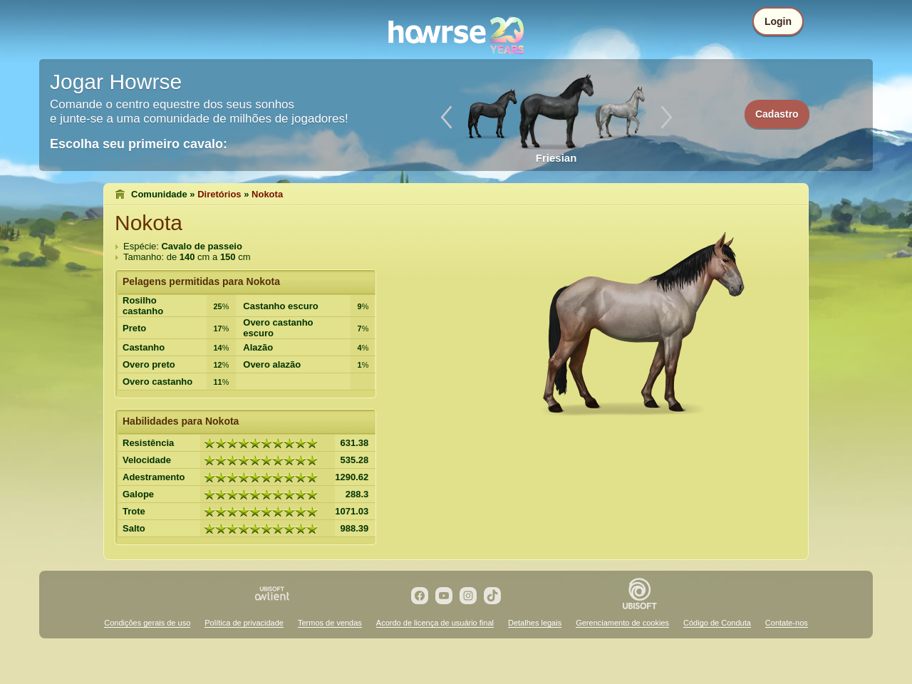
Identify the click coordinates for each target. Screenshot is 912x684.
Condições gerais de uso (147, 622)
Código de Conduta (717, 622)
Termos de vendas (330, 622)
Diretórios (219, 194)
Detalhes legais (534, 622)
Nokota (267, 194)
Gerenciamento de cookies (622, 622)
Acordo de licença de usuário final (435, 622)
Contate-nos (786, 622)
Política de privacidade (244, 622)
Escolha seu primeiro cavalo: (138, 144)
